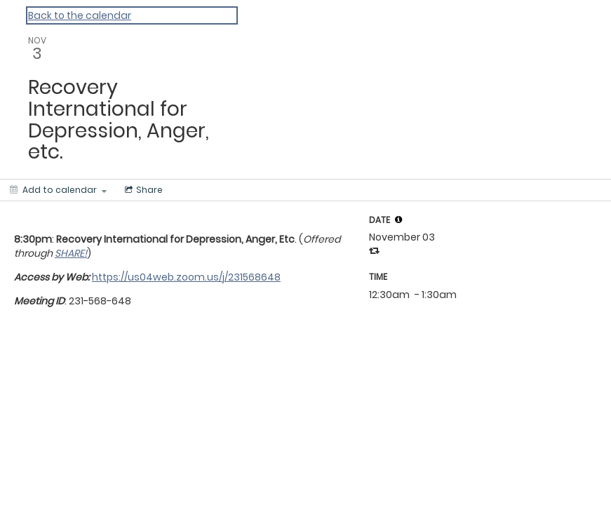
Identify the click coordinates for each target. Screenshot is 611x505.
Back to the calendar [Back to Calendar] (79, 15)
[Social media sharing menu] (142, 190)
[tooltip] (398, 219)
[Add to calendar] (58, 190)
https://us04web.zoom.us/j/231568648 (186, 277)
